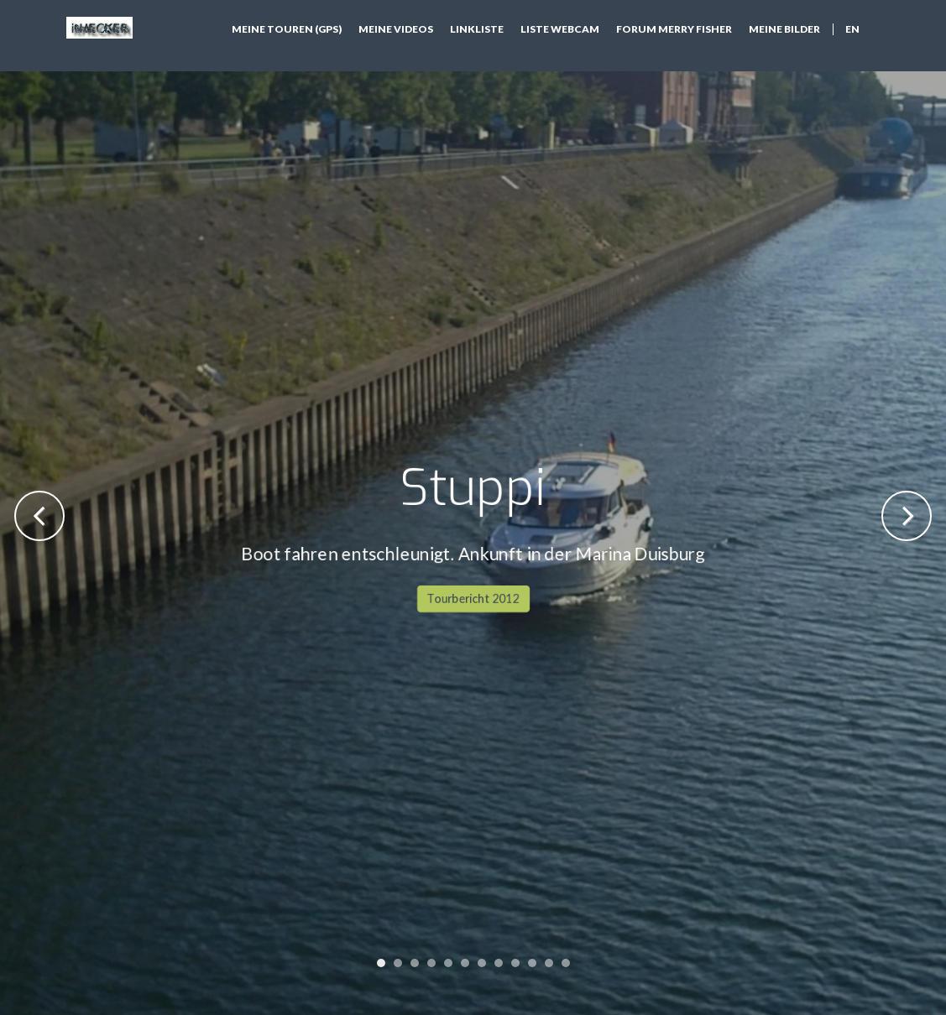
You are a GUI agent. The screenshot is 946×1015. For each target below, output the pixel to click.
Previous (39, 516)
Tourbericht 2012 (473, 392)
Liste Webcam (559, 29)
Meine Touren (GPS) (287, 29)
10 (532, 963)
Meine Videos (395, 29)
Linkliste (477, 29)
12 (566, 963)
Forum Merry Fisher (674, 29)
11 (549, 963)
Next (906, 516)
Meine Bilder (784, 29)
